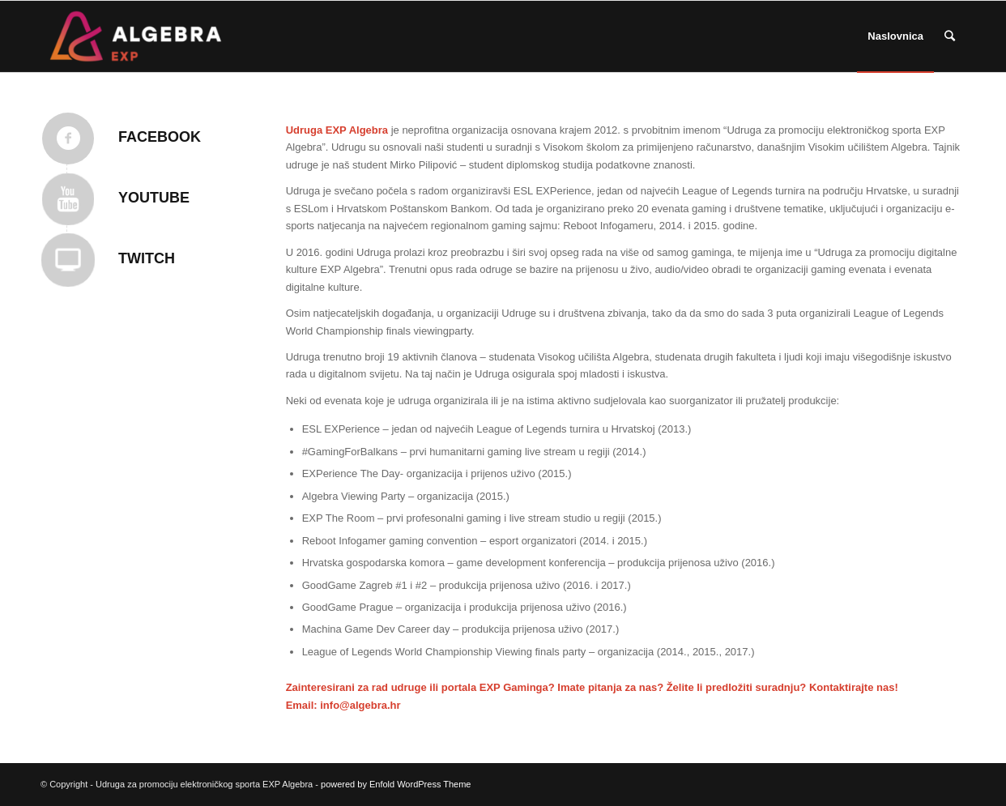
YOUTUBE (154, 198)
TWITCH (146, 258)
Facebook (159, 137)
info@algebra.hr (360, 705)
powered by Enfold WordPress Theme (396, 784)
